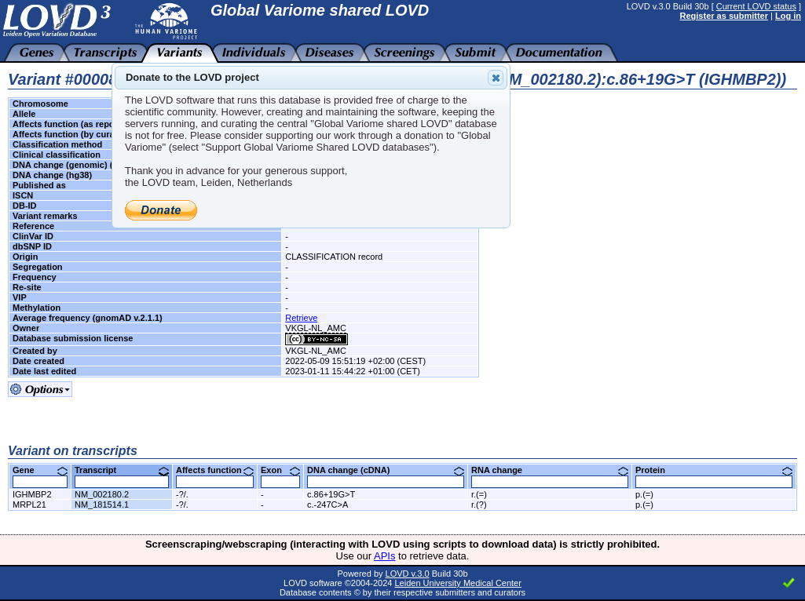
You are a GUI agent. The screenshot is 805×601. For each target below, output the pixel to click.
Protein (713, 470)
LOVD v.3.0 (408, 573)
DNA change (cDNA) (385, 470)
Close (495, 77)
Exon (280, 470)
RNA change (549, 470)
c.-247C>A (327, 504)
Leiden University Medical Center (457, 583)
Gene (40, 470)
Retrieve (301, 317)
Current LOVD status (756, 6)
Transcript (122, 470)
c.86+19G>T (331, 494)
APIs (384, 556)
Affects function (215, 470)
